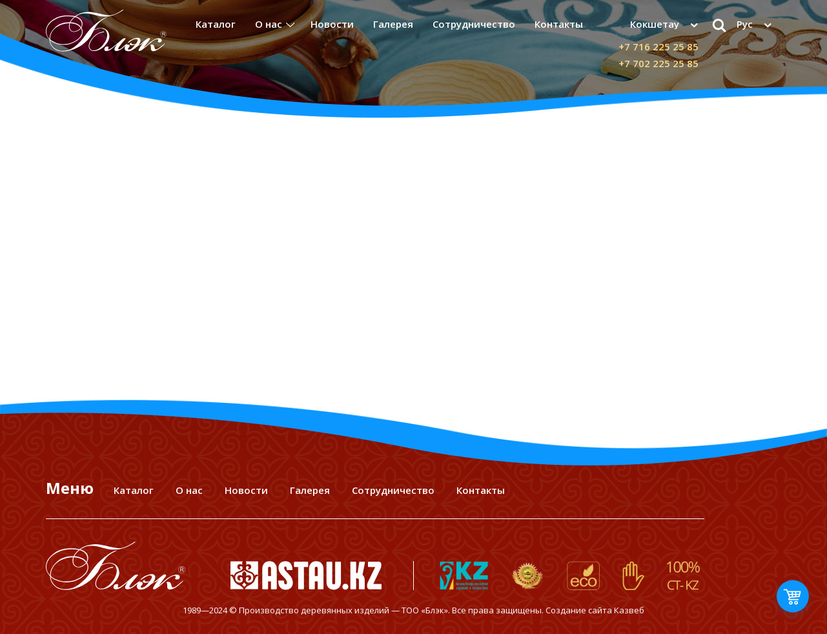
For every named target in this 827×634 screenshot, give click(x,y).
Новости (332, 23)
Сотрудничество (474, 23)
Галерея (393, 23)
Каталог (216, 23)
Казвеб (629, 610)
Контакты (559, 23)
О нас (268, 23)
